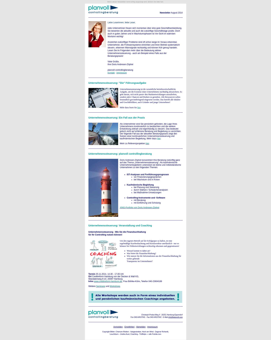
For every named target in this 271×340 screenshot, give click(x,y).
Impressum (152, 327)
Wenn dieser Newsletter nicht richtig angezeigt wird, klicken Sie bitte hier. (135, 2)
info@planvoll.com (175, 317)
